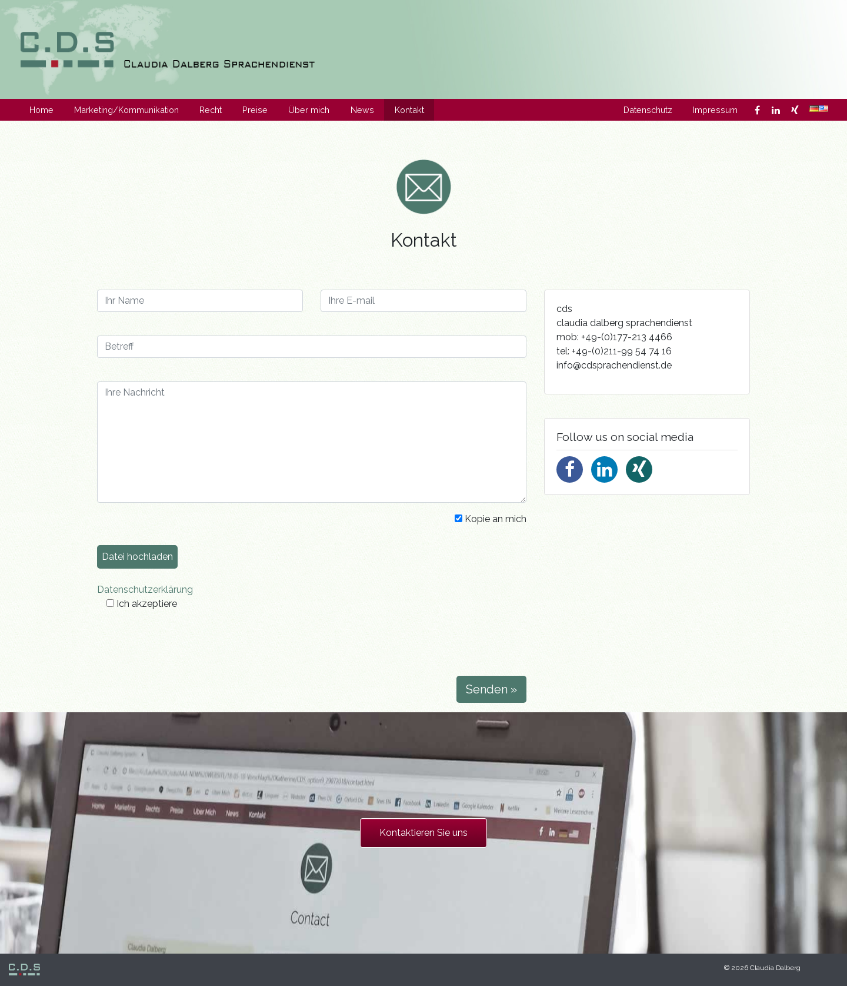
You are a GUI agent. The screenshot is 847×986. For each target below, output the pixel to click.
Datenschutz (647, 110)
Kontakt (409, 110)
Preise (255, 110)
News (362, 110)
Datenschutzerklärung (145, 589)
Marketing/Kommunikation (126, 110)
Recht (210, 110)
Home (41, 110)
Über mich (308, 110)
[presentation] (186, 643)
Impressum (715, 110)
